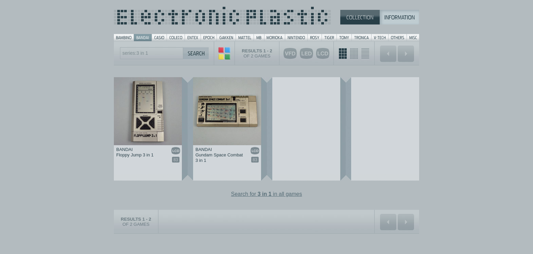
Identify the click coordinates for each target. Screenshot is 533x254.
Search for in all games (266, 194)
